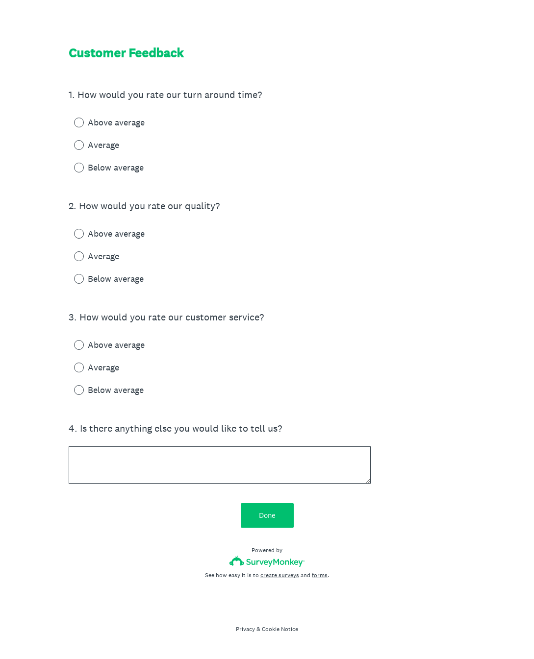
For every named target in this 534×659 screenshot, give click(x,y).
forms (320, 575)
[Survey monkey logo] (267, 561)
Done (267, 515)
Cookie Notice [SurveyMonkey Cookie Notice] (280, 629)
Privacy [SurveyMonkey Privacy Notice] (245, 629)
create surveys (279, 575)
